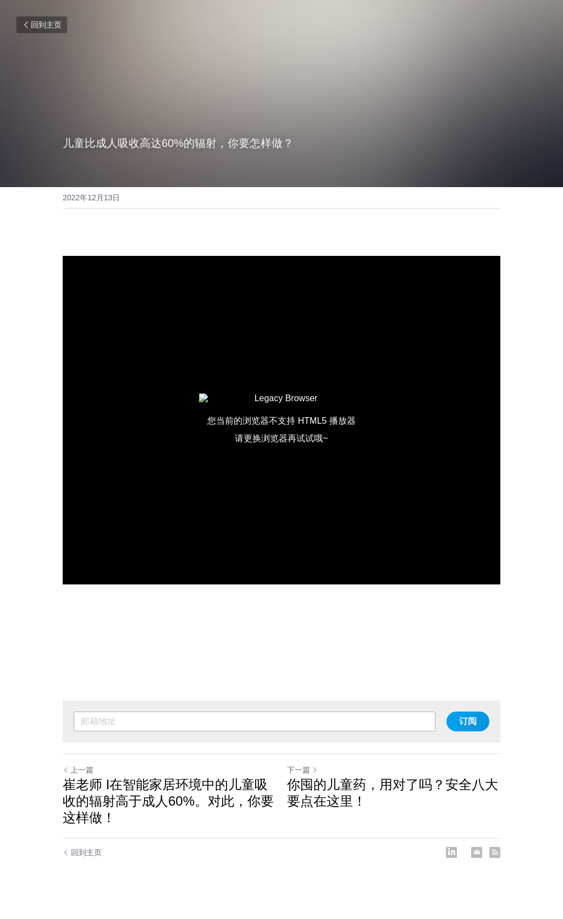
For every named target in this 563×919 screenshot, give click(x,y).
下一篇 (302, 769)
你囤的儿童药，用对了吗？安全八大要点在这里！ (392, 792)
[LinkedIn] (451, 852)
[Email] (476, 852)
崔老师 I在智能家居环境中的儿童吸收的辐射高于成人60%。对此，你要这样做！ (168, 801)
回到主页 (42, 24)
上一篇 (78, 769)
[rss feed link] (494, 852)
